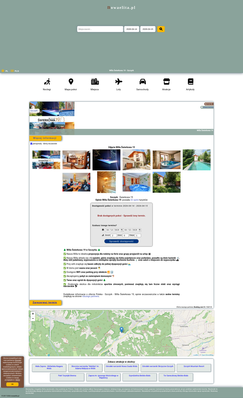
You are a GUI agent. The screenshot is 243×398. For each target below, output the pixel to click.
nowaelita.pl (121, 7)
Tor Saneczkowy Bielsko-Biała (175, 376)
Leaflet (195, 355)
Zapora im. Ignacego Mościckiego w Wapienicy (103, 377)
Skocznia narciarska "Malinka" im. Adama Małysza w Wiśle (85, 367)
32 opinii (134, 200)
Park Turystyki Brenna (67, 376)
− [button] (33, 318)
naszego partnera (90, 296)
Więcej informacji (45, 138)
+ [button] (33, 314)
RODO (17, 380)
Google (18, 360)
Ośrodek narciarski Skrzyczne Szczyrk (157, 366)
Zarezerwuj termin (45, 302)
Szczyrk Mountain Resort (194, 366)
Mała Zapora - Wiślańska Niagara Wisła (49, 367)
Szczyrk (34, 110)
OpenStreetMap (207, 355)
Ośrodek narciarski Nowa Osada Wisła (121, 366)
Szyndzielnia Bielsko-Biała (139, 376)
